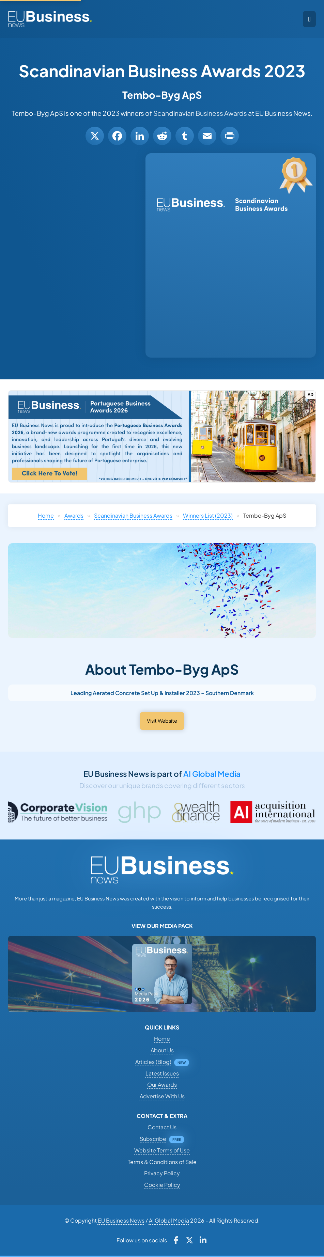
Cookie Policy (162, 1184)
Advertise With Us (162, 1096)
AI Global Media (212, 774)
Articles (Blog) (153, 1061)
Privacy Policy (162, 1173)
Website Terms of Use (162, 1150)
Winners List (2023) (208, 515)
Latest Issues (162, 1073)
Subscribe (153, 1138)
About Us (162, 1050)
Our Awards (162, 1084)
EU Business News (121, 1220)
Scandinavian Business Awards (200, 113)
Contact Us (162, 1127)
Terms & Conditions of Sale (162, 1161)
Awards (73, 515)
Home (46, 515)
